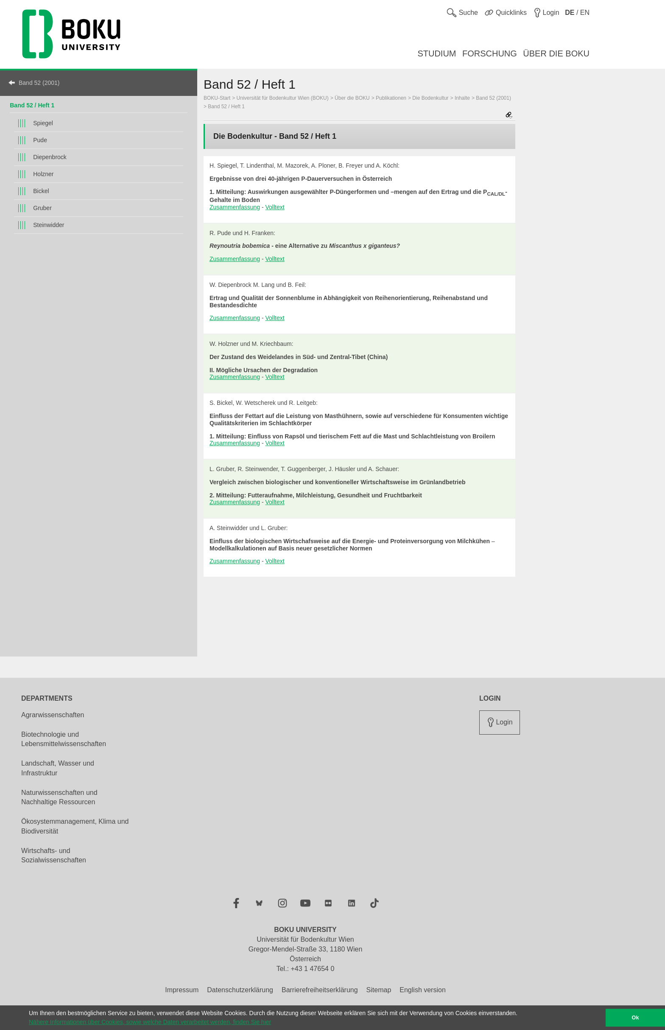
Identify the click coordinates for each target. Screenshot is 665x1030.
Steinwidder (48, 225)
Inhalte (462, 98)
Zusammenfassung (235, 207)
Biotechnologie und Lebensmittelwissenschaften (63, 739)
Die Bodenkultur (430, 98)
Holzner (43, 174)
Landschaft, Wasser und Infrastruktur (57, 768)
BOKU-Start (217, 98)
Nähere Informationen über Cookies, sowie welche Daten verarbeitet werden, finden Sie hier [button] (150, 1022)
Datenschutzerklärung (240, 990)
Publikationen (391, 98)
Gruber (42, 208)
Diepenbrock (50, 157)
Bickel (41, 191)
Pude (40, 140)
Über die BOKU (352, 98)
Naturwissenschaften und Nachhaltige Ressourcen (59, 797)
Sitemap (378, 990)
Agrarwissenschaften (52, 714)
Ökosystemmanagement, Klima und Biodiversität (75, 826)
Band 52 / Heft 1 (32, 105)
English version (423, 990)
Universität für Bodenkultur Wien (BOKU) (283, 98)
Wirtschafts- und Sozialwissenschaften (53, 855)
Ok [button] (635, 1018)
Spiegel (43, 123)
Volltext (275, 207)
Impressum (181, 990)
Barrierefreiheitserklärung (320, 990)
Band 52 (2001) (39, 82)
